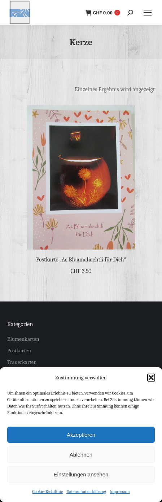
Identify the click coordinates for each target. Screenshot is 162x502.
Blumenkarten (23, 339)
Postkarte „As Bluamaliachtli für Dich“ (81, 259)
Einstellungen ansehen (81, 474)
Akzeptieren (81, 435)
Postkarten (19, 350)
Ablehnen (81, 455)
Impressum (120, 491)
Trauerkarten (22, 362)
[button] (151, 377)
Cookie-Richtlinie (47, 491)
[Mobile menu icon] (147, 12)
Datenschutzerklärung (86, 491)
